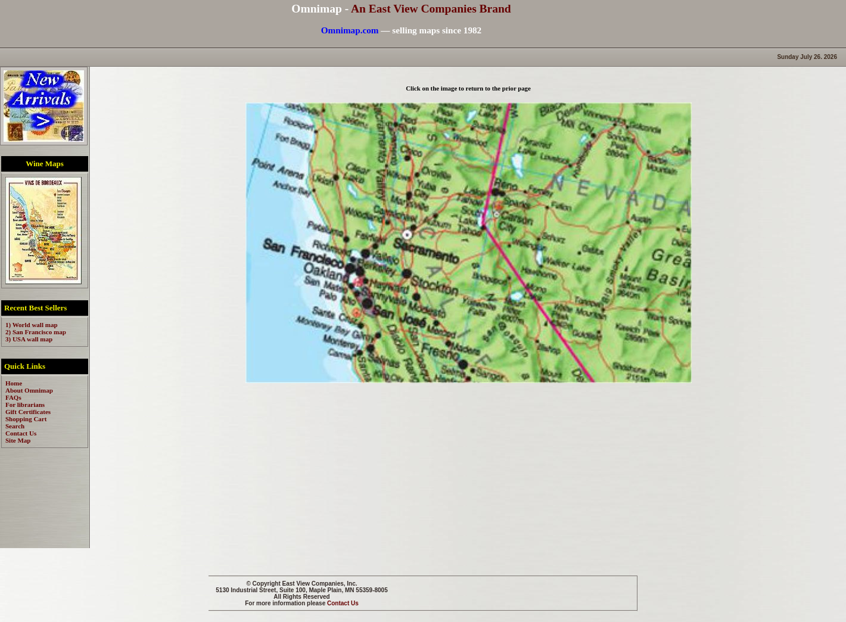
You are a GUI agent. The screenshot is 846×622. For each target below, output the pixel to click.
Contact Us (343, 603)
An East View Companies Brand (431, 8)
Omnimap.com (350, 30)
